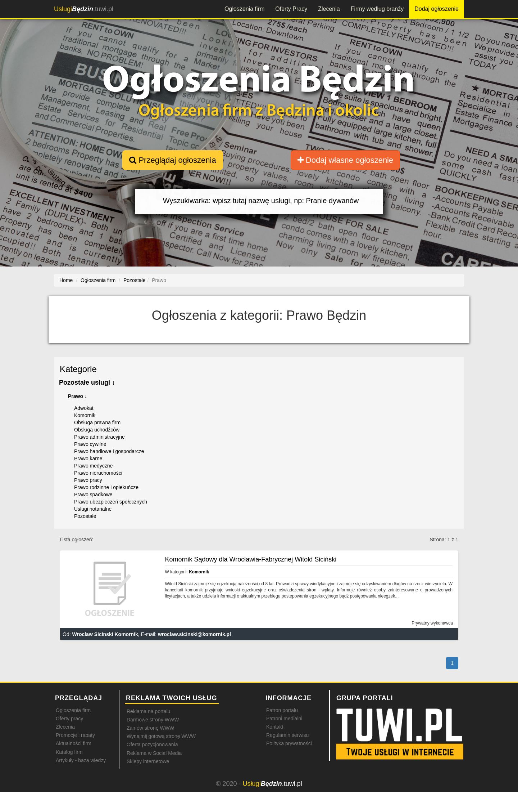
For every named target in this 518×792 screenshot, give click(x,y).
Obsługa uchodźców (96, 430)
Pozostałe (85, 516)
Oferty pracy (69, 718)
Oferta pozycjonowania (152, 744)
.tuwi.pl (83, 9)
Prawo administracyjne (99, 437)
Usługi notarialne (93, 509)
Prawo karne (88, 458)
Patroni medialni (284, 718)
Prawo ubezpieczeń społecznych (110, 502)
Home (66, 280)
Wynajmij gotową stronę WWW (161, 736)
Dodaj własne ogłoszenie (345, 160)
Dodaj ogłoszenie (436, 9)
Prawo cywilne (90, 444)
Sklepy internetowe (148, 761)
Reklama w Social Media (154, 753)
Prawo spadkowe (93, 494)
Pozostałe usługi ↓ (87, 382)
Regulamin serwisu (287, 735)
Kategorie (78, 369)
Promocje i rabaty (75, 735)
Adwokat (84, 408)
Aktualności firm (73, 743)
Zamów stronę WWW (150, 728)
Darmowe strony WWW (153, 719)
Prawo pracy (88, 480)
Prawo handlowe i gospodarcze (109, 451)
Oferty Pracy (291, 9)
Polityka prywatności (289, 743)
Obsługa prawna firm (97, 422)
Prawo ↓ (77, 396)
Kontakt (274, 727)
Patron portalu (282, 710)
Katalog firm (69, 752)
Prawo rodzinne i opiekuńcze (106, 487)
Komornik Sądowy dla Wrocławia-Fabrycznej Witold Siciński (251, 559)
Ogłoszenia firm (244, 9)
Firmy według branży (377, 9)
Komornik (84, 415)
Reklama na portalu (148, 711)
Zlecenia (329, 9)
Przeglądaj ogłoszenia (172, 160)
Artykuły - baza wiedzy (81, 760)
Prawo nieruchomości (98, 473)
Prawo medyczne (93, 466)
